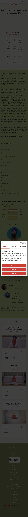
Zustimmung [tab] (5, 246)
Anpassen (14, 269)
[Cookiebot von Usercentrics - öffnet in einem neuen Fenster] (20, 243)
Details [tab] (14, 246)
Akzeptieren (14, 265)
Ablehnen (14, 273)
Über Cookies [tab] (23, 246)
